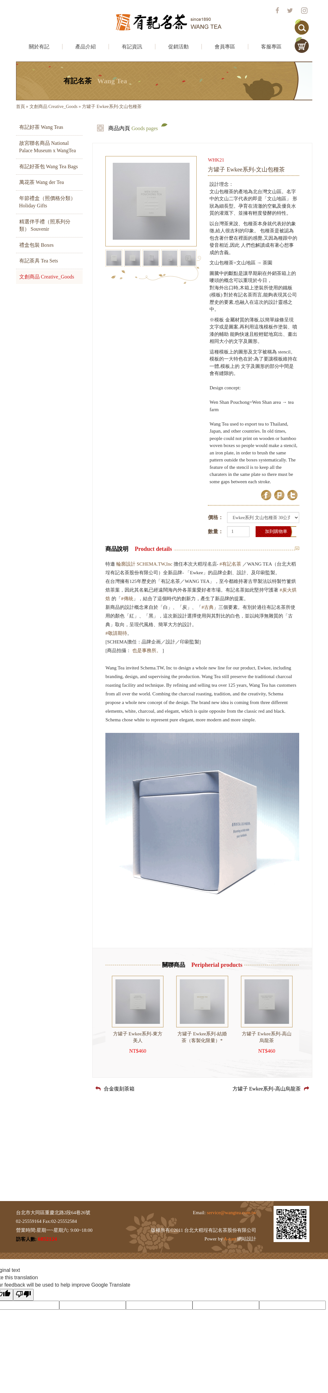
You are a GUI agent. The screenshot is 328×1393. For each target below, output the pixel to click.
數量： (215, 531)
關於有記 (39, 46)
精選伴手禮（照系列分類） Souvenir (44, 225)
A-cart (230, 1238)
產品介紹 (85, 46)
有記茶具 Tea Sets (38, 260)
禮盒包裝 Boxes (36, 245)
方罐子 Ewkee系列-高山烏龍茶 (271, 1088)
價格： (215, 517)
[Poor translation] (23, 1295)
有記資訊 (132, 46)
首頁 (20, 106)
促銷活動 (178, 46)
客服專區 (271, 46)
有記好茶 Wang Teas (41, 127)
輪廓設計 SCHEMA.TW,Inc (144, 564)
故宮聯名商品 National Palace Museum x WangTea (47, 146)
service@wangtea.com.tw (232, 1212)
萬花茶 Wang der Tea (41, 182)
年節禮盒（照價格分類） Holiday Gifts (47, 201)
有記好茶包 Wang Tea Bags (48, 166)
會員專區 (225, 46)
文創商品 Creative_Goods (53, 106)
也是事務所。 (146, 650)
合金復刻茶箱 (115, 1088)
